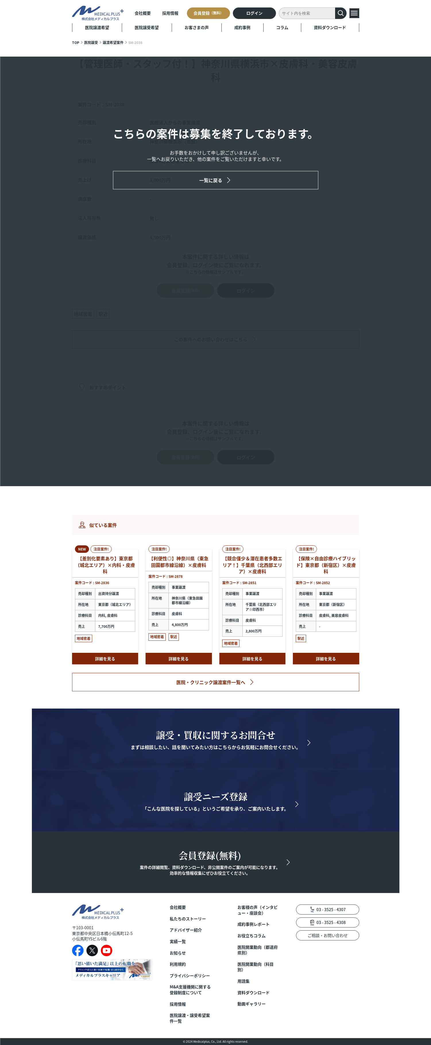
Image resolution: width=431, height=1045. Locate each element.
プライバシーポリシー (190, 975)
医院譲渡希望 (97, 27)
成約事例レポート (253, 924)
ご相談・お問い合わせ (328, 935)
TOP (75, 42)
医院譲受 (91, 42)
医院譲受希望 (147, 27)
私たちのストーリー (188, 918)
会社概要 (143, 13)
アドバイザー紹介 (186, 930)
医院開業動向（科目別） (255, 967)
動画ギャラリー (251, 1003)
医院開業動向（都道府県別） (257, 950)
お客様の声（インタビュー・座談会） (257, 910)
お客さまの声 (197, 27)
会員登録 (208, 13)
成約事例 (242, 27)
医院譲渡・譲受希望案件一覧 (190, 1018)
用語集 (243, 981)
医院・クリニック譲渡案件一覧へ (210, 682)
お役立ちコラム (251, 935)
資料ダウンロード (330, 27)
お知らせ (178, 953)
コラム (282, 27)
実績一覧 (178, 941)
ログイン (254, 13)
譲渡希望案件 (113, 42)
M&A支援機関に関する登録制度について (190, 989)
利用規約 (178, 964)
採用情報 (170, 13)
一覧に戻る (210, 180)
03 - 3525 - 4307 (331, 909)
